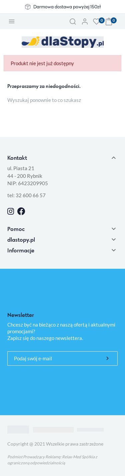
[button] (72, 21)
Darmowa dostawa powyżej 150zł (67, 7)
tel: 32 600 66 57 (26, 195)
